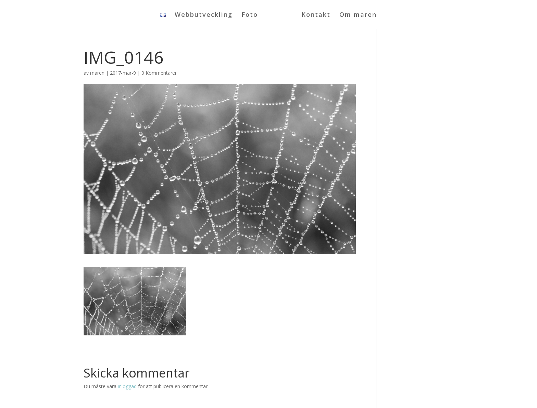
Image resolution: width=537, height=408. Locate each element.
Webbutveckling (204, 15)
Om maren (358, 15)
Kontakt (315, 15)
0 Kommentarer (159, 73)
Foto (249, 15)
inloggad (127, 386)
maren (97, 73)
